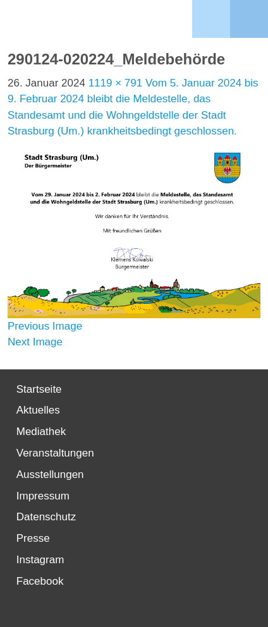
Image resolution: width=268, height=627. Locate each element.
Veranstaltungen (55, 453)
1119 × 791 (115, 83)
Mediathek (41, 432)
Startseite (39, 389)
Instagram (40, 560)
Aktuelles (38, 410)
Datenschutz (46, 517)
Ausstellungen (50, 475)
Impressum (43, 496)
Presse (33, 538)
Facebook (40, 581)
